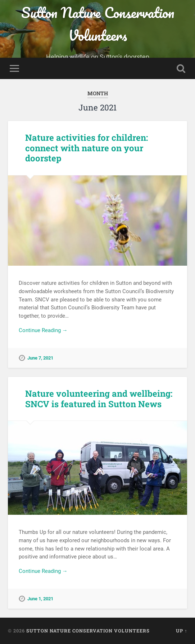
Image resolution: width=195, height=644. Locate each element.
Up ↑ (181, 631)
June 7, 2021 (40, 358)
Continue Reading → (43, 330)
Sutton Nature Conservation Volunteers (97, 24)
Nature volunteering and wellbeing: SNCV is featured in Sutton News (98, 399)
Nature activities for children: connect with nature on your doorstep (86, 148)
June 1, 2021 (40, 598)
